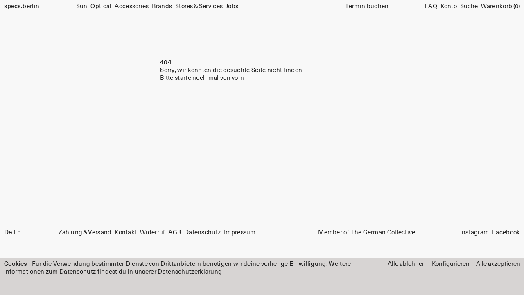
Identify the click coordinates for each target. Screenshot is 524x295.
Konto (448, 6)
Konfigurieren (451, 264)
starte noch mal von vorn (209, 78)
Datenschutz (202, 233)
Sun (82, 6)
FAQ (431, 6)
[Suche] (469, 6)
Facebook (506, 233)
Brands (162, 6)
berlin (22, 6)
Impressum (240, 233)
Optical (100, 6)
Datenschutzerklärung (190, 272)
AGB (174, 233)
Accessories (132, 6)
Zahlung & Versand (85, 233)
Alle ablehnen (407, 264)
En (17, 233)
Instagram (474, 233)
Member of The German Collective (366, 233)
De (8, 233)
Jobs (232, 6)
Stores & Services (199, 6)
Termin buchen (367, 6)
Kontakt (126, 233)
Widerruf (152, 233)
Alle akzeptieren (498, 264)
